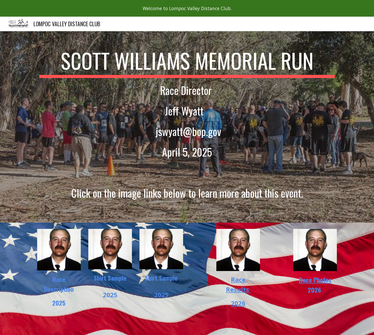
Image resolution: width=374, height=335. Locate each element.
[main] (187, 127)
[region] (187, 8)
